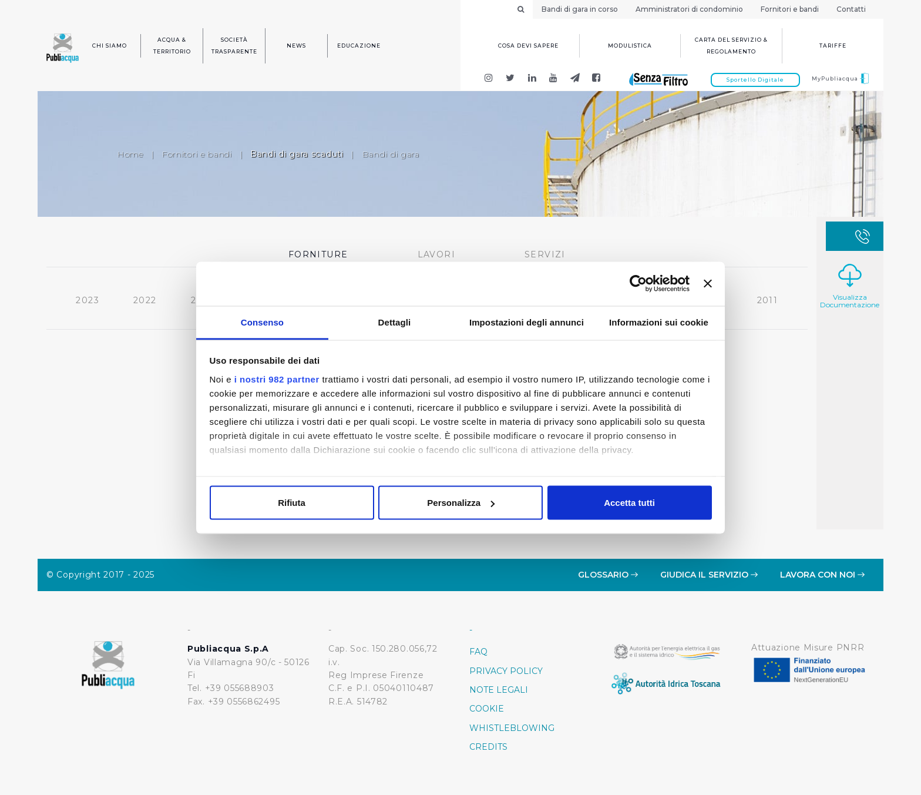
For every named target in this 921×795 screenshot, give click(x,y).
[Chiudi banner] (708, 284)
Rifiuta (291, 503)
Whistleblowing (511, 728)
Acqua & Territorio (172, 45)
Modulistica (630, 45)
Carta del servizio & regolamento (731, 45)
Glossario (608, 574)
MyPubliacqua (840, 78)
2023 (86, 298)
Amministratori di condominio (689, 9)
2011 (766, 298)
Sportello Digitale (755, 79)
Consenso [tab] (262, 322)
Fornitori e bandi (790, 9)
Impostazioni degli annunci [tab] (526, 322)
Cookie (486, 708)
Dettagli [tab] (394, 322)
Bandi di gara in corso (580, 9)
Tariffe (832, 45)
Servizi (543, 252)
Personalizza (461, 503)
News (296, 45)
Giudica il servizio (709, 574)
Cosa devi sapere (528, 45)
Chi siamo (109, 45)
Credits (488, 747)
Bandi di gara (390, 154)
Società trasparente (234, 45)
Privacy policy (506, 671)
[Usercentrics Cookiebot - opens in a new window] (638, 284)
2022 (143, 298)
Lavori (434, 252)
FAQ (478, 651)
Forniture (317, 252)
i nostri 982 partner (277, 379)
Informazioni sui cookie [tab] (658, 322)
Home (130, 154)
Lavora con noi (822, 574)
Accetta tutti (629, 503)
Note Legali (498, 690)
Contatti (851, 9)
